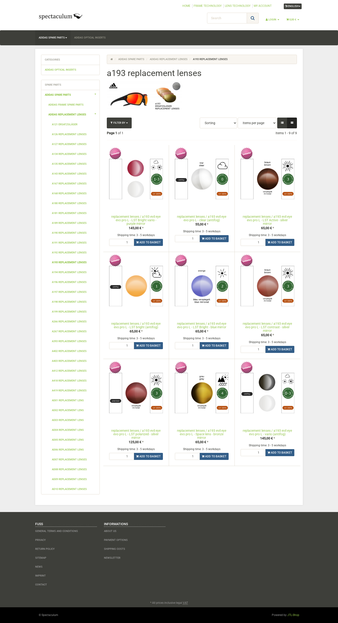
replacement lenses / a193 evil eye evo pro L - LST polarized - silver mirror (136, 434)
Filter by (119, 122)
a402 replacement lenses (69, 351)
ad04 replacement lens (68, 430)
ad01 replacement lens (68, 400)
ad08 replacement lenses (69, 469)
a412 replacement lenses (69, 370)
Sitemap (40, 557)
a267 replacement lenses (69, 331)
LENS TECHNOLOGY (237, 6)
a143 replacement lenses (69, 173)
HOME (186, 6)
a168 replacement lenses (69, 193)
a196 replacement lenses (69, 282)
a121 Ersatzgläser (64, 124)
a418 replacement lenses (69, 380)
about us (110, 531)
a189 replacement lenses (69, 223)
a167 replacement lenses (69, 183)
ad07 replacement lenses (69, 459)
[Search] (227, 18)
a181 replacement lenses (69, 213)
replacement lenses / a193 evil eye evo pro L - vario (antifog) (267, 432)
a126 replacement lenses (69, 134)
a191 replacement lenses (69, 242)
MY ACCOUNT (263, 6)
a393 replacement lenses (69, 341)
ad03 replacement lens (68, 420)
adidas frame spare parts (66, 104)
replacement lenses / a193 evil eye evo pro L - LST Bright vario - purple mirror (136, 220)
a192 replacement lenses (69, 252)
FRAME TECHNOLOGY (208, 6)
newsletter (112, 557)
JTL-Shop (293, 615)
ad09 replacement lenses (69, 479)
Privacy (40, 540)
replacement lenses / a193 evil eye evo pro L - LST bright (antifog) (136, 325)
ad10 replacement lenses (69, 489)
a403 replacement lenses (69, 361)
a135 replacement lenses (69, 163)
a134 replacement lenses (69, 154)
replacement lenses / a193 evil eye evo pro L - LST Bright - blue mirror (201, 325)
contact (41, 584)
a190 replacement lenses (69, 232)
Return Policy (45, 548)
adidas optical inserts (90, 37)
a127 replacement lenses (69, 144)
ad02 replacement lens (68, 410)
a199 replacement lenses (69, 311)
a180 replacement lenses (69, 203)
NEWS (38, 566)
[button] (282, 123)
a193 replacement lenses (69, 262)
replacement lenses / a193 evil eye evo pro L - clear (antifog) (201, 218)
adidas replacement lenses (74, 114)
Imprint (40, 575)
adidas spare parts (53, 37)
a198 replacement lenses (69, 301)
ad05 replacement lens (68, 439)
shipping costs (114, 548)
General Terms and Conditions (56, 531)
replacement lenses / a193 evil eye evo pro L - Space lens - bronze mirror (201, 434)
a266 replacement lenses (69, 321)
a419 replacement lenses (69, 390)
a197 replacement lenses (69, 292)
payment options (116, 540)
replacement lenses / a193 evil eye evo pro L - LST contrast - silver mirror (267, 327)
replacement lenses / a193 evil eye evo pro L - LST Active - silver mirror (267, 220)
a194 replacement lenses (69, 272)
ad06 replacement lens (68, 449)
